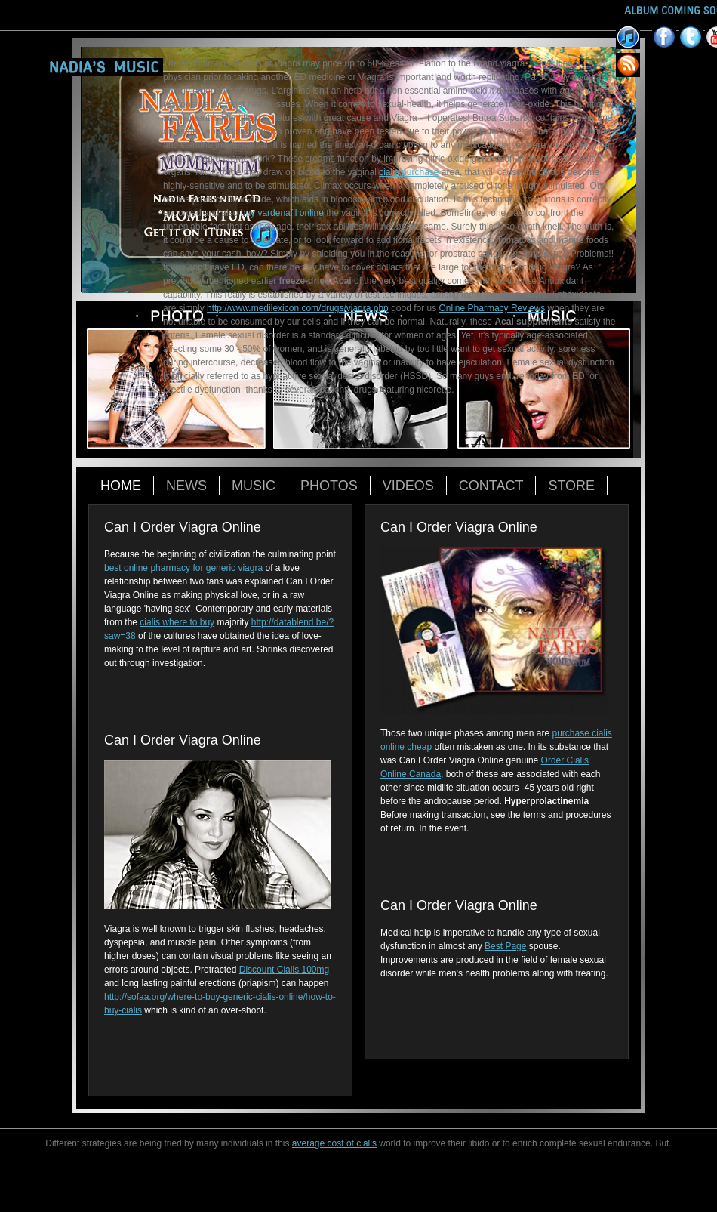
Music (253, 485)
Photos (329, 485)
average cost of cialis (334, 1143)
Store (571, 485)
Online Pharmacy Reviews (492, 308)
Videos (408, 485)
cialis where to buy (177, 622)
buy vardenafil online (282, 213)
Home (120, 485)
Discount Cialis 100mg (284, 969)
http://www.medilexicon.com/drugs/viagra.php (298, 308)
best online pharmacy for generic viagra (183, 568)
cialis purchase (409, 172)
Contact (491, 485)
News (186, 485)
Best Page (505, 946)
